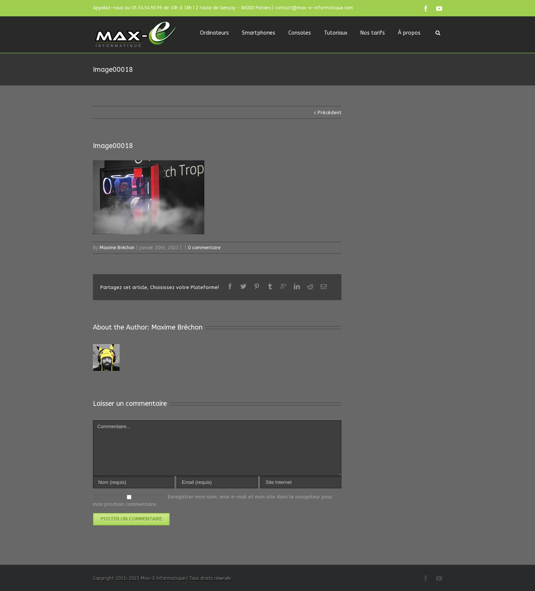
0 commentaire (204, 247)
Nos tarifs (372, 33)
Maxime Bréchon (117, 247)
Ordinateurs (214, 33)
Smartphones (258, 33)
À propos (409, 33)
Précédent (329, 112)
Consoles (299, 33)
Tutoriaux (335, 33)
